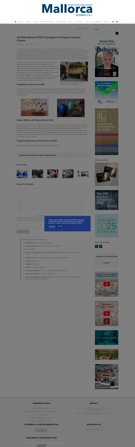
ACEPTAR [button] (60, 226)
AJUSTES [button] (52, 226)
